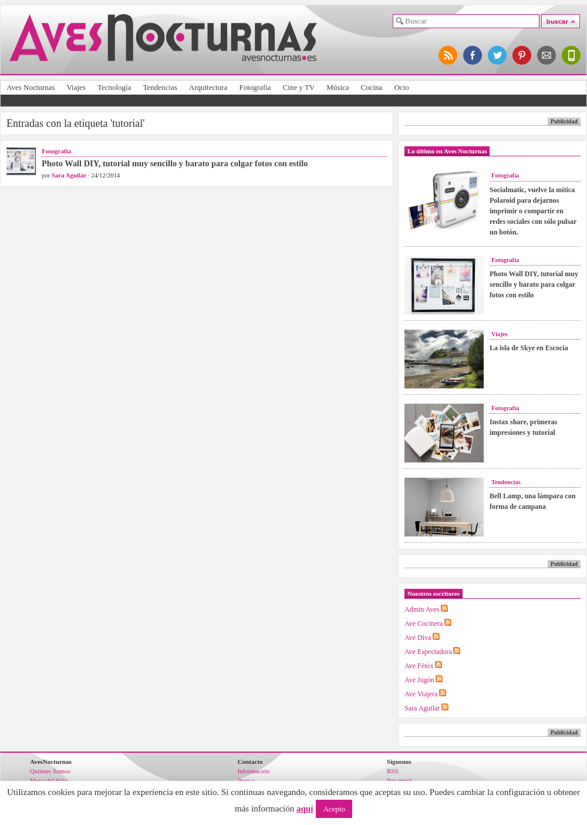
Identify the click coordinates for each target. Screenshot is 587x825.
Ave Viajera (420, 694)
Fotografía (255, 87)
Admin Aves (421, 609)
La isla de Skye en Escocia (529, 348)
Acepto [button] (334, 808)
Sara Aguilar (69, 175)
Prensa (246, 780)
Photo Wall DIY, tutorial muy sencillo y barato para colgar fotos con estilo (175, 163)
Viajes (75, 87)
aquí (304, 808)
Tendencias (160, 87)
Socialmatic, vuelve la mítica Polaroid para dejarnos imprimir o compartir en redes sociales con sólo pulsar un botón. (533, 211)
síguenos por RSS (448, 55)
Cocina (372, 87)
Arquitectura (208, 87)
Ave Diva (417, 637)
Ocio (401, 87)
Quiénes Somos (50, 770)
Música (337, 87)
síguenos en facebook (473, 55)
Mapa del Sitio (49, 780)
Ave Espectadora (428, 652)
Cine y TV (299, 87)
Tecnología (114, 87)
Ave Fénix (418, 666)
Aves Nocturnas (30, 87)
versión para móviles (572, 55)
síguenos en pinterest (522, 55)
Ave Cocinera (423, 623)
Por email (399, 780)
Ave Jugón (419, 680)
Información (253, 770)
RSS (393, 770)
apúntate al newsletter (547, 55)
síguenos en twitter (498, 55)
